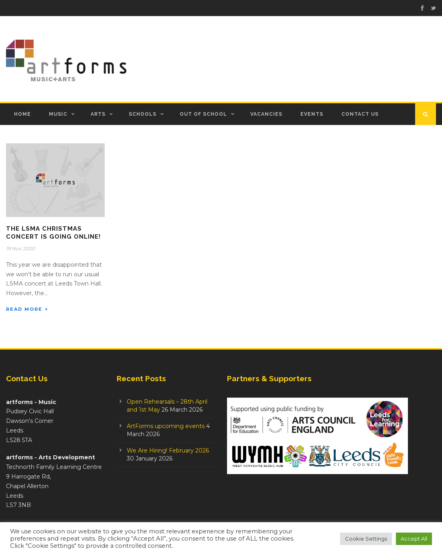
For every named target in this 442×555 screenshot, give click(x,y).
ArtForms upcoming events (166, 426)
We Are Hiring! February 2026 (168, 450)
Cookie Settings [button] (366, 538)
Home (22, 114)
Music (58, 114)
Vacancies (266, 114)
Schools (142, 114)
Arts (98, 114)
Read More (27, 309)
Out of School (203, 114)
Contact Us (360, 114)
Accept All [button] (414, 538)
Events (311, 114)
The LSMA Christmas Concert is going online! (53, 232)
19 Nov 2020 (20, 248)
